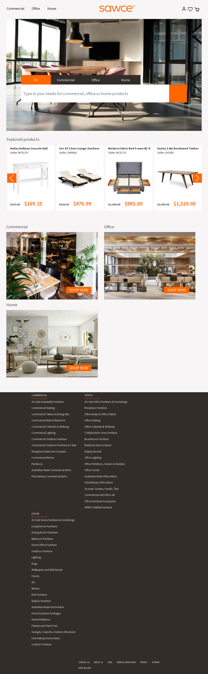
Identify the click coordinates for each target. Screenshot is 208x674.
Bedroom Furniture (42, 539)
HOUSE (36, 514)
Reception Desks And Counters (49, 451)
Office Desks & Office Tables (100, 414)
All (36, 80)
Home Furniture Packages (46, 613)
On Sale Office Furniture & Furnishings (106, 402)
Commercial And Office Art (100, 495)
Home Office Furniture (44, 545)
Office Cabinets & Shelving (99, 426)
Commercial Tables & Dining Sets (50, 414)
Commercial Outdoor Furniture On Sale (54, 445)
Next (197, 178)
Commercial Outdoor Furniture (49, 439)
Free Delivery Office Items (99, 482)
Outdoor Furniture (42, 551)
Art (33, 582)
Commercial (16, 8)
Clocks (35, 576)
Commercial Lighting (44, 433)
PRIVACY (143, 662)
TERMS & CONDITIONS (126, 662)
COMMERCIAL (39, 395)
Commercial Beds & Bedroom (48, 420)
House (52, 8)
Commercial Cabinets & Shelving (50, 426)
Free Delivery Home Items (46, 638)
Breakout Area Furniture (98, 445)
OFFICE (89, 395)
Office (36, 8)
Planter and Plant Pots (44, 626)
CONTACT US (84, 662)
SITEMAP (155, 662)
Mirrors (35, 588)
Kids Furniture (39, 594)
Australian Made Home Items (48, 607)
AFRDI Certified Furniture (98, 507)
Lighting (36, 557)
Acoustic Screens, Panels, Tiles (102, 489)
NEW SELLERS (85, 668)
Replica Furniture (41, 601)
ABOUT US (98, 662)
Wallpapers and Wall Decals (47, 570)
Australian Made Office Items (101, 476)
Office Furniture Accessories (100, 501)
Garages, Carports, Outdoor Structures (53, 632)
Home (125, 80)
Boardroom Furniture (97, 439)
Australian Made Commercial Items (51, 470)
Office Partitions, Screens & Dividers (105, 464)
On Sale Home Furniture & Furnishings (53, 520)
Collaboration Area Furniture (101, 433)
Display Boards (93, 451)
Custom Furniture (41, 644)
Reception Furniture (96, 408)
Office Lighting (93, 457)
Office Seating (92, 420)
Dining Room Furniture (45, 532)
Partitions (37, 464)
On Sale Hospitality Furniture (48, 402)
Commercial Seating (43, 408)
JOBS (109, 662)
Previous (11, 178)
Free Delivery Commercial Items (49, 476)
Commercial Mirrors (43, 457)
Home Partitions (41, 619)
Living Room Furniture (44, 526)
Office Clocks (92, 470)
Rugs (34, 563)
